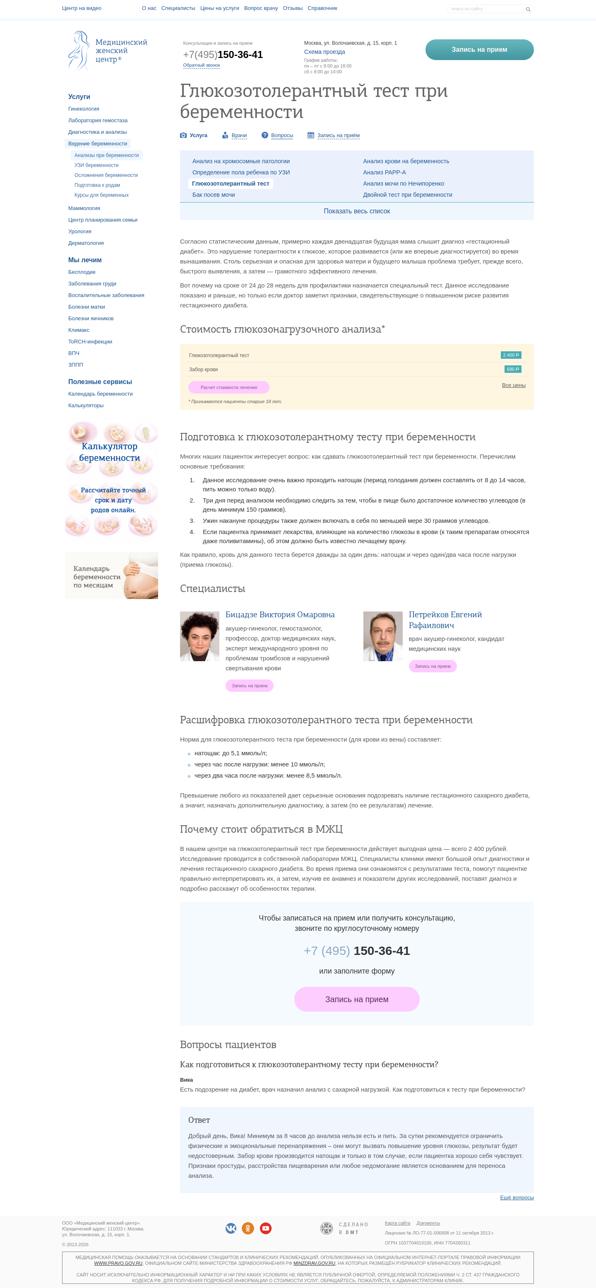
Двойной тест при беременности (408, 194)
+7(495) (223, 54)
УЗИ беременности (96, 165)
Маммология (84, 208)
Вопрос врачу (261, 8)
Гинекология (83, 109)
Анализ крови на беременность (406, 161)
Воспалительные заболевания (106, 295)
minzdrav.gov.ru (314, 1263)
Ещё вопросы (517, 1197)
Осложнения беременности (106, 175)
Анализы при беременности (106, 155)
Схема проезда (324, 51)
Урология (79, 231)
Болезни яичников (91, 318)
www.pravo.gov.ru (118, 1263)
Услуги (79, 96)
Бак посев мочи (213, 194)
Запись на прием (357, 999)
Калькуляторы (85, 405)
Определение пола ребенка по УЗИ (241, 172)
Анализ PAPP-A (384, 172)
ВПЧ (73, 353)
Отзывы (293, 8)
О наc (149, 8)
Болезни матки (86, 307)
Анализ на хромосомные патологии (241, 161)
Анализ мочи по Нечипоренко (404, 183)
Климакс (78, 330)
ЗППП (75, 365)
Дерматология (86, 243)
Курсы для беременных (101, 195)
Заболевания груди (92, 283)
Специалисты (178, 8)
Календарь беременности (100, 394)
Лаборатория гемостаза (97, 120)
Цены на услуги (219, 8)
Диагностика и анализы (97, 132)
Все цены (514, 385)
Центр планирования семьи (102, 220)
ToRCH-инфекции (90, 341)
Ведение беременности (97, 143)
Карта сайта (397, 1222)
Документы (428, 1222)
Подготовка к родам (97, 185)
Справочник (322, 8)
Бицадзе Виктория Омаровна (280, 614)
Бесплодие (82, 272)
